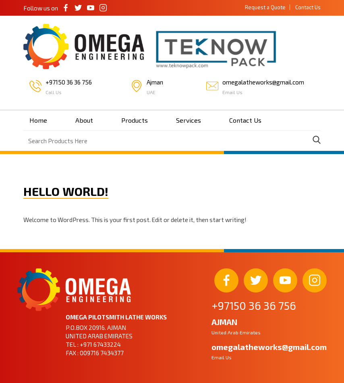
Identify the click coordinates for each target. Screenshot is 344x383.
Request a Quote (265, 7)
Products (134, 120)
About (84, 120)
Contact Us (308, 7)
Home (38, 120)
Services (188, 120)
